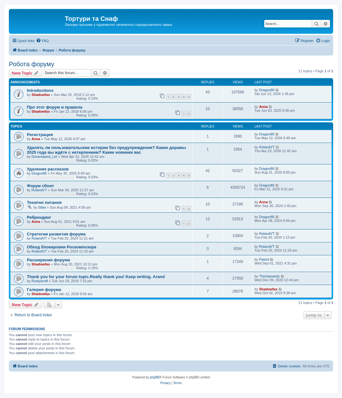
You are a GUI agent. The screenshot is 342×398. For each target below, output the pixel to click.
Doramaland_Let (44, 156)
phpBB (154, 377)
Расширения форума (48, 260)
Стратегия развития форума (56, 234)
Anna (263, 107)
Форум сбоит (40, 185)
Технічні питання (44, 202)
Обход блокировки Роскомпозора (61, 247)
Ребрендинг (39, 217)
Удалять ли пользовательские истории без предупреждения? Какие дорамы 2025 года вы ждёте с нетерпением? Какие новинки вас (106, 150)
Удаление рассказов (48, 169)
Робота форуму (31, 64)
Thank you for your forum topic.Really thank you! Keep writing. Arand (96, 276)
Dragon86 (266, 90)
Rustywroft (40, 281)
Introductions (40, 90)
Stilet (42, 207)
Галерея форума (44, 289)
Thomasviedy (269, 276)
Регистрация (40, 134)
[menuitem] (42, 41)
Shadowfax (41, 95)
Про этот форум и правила (54, 107)
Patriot (264, 259)
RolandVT (267, 147)
